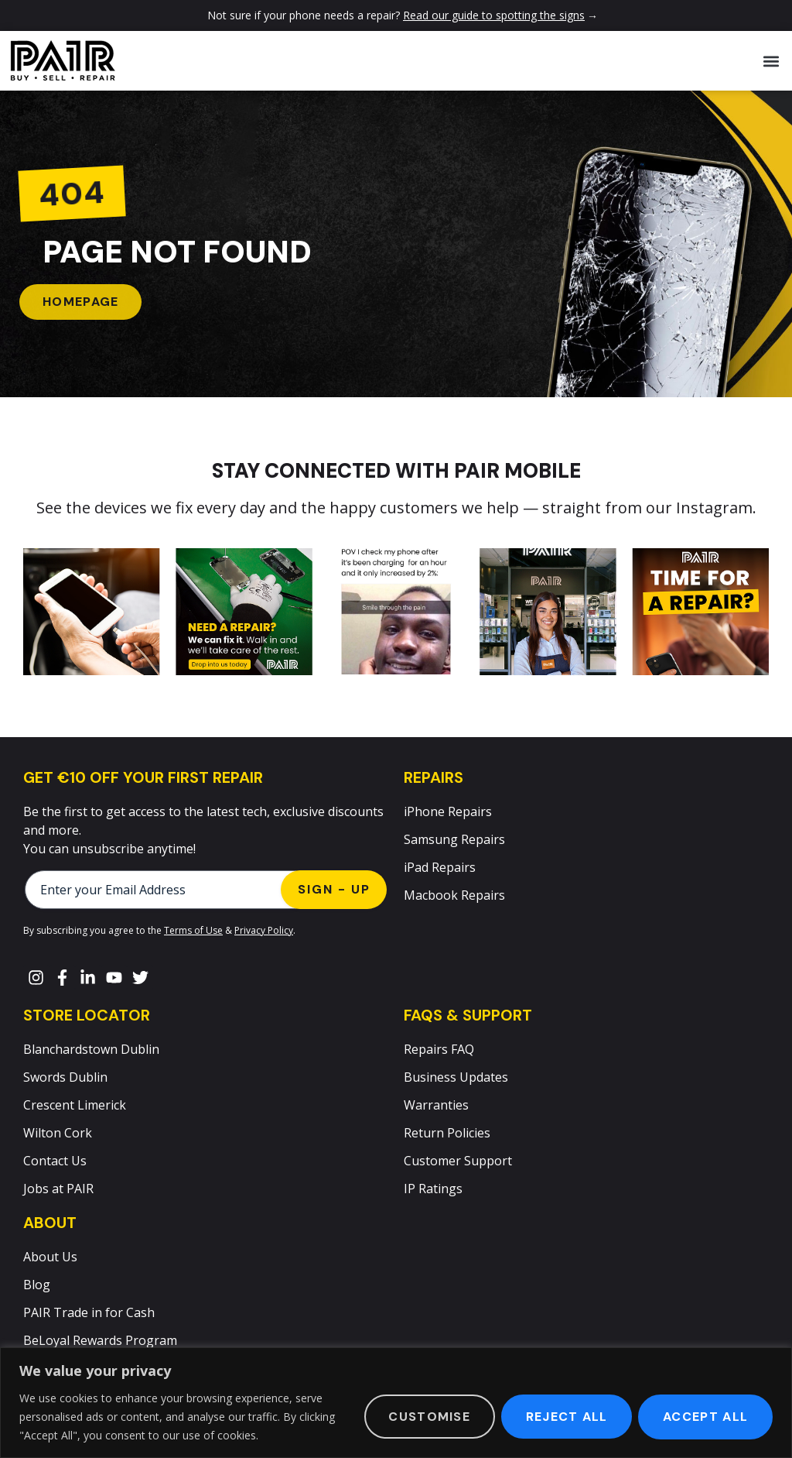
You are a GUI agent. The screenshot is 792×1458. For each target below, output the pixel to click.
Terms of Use (193, 930)
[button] (771, 61)
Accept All (705, 1416)
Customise (428, 1416)
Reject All (566, 1416)
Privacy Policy (263, 930)
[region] (396, 1402)
